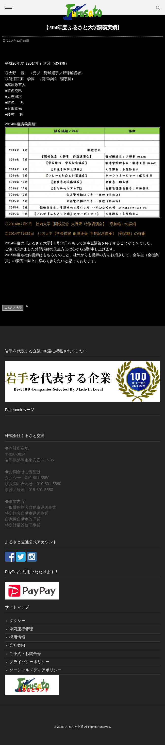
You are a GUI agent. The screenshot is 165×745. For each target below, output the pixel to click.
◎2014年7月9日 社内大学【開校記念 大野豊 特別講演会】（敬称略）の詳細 (70, 224)
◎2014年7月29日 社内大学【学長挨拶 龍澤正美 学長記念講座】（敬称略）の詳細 (75, 234)
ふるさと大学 (13, 307)
